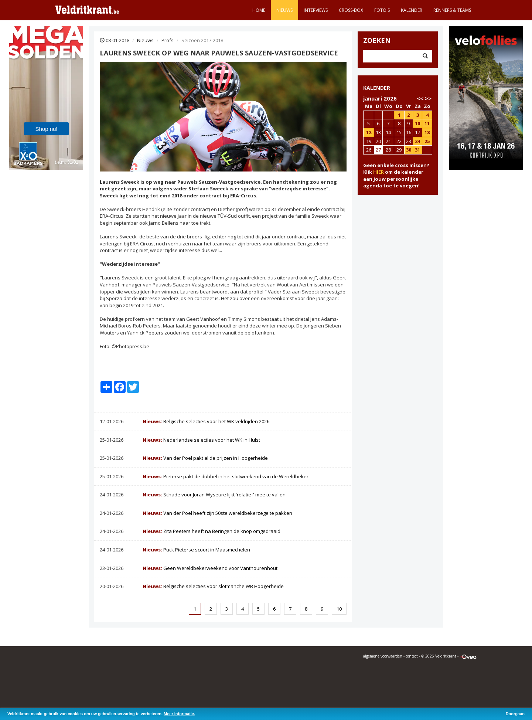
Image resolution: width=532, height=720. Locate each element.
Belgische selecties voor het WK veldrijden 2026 (206, 421)
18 (427, 132)
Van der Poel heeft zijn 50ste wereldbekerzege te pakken (217, 513)
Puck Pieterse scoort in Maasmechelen (196, 549)
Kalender (411, 10)
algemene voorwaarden (382, 656)
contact (412, 656)
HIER (378, 172)
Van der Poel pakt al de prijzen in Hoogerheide (205, 458)
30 (408, 149)
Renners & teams (452, 10)
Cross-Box (351, 10)
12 (368, 132)
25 (427, 141)
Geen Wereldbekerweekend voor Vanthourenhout (210, 568)
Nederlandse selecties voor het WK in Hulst (201, 440)
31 (417, 149)
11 (427, 123)
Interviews (316, 10)
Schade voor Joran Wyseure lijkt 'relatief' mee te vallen (214, 494)
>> (428, 98)
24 (417, 141)
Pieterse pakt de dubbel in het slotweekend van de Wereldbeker (225, 476)
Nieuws (284, 10)
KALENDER (376, 87)
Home (258, 10)
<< (420, 98)
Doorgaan (515, 713)
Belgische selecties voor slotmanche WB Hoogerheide (213, 586)
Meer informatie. (179, 713)
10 (339, 608)
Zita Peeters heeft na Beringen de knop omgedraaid (211, 531)
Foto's (382, 10)
